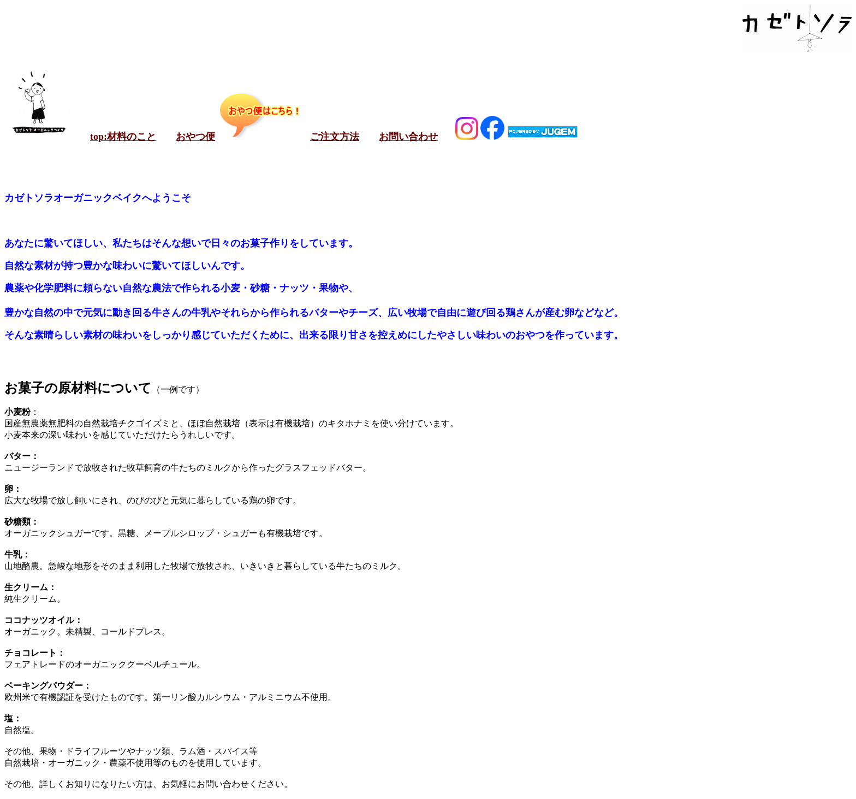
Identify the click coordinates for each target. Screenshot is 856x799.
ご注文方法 (334, 136)
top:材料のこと (123, 136)
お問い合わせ (408, 136)
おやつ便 (195, 136)
